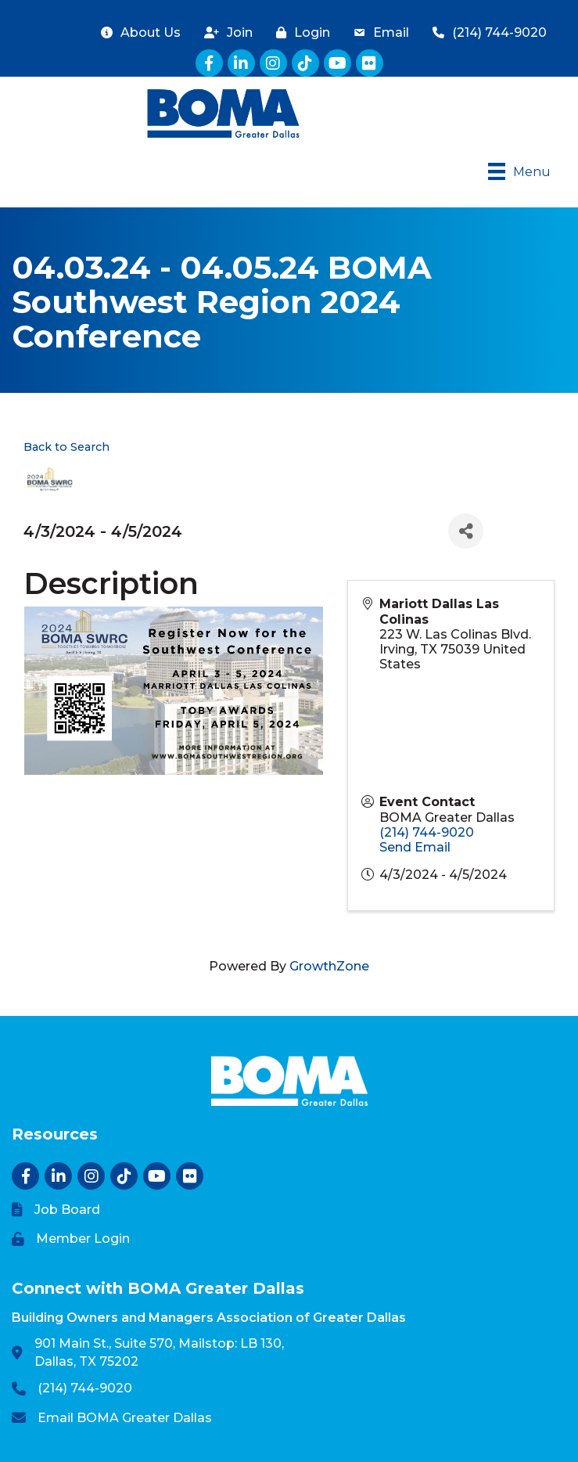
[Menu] (519, 171)
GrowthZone (329, 966)
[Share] (465, 531)
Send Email (415, 847)
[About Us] (137, 32)
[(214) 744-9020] (486, 32)
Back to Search (66, 447)
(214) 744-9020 (426, 832)
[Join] (224, 32)
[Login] (299, 32)
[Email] (377, 32)
